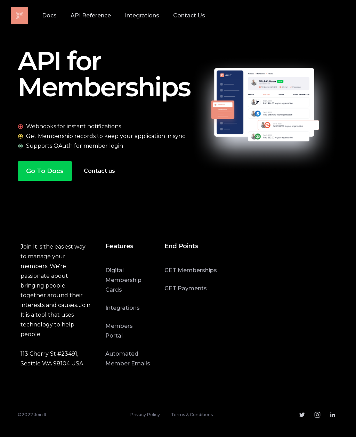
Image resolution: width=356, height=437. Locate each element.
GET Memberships (190, 270)
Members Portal (119, 331)
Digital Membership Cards (123, 280)
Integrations (122, 308)
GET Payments (185, 288)
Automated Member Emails (127, 358)
